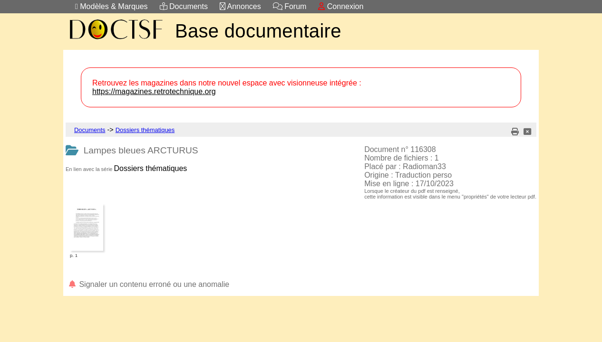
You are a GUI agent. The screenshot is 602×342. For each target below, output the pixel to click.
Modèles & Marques (111, 6)
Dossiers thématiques (145, 129)
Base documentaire (258, 30)
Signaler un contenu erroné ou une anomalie (148, 284)
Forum (290, 6)
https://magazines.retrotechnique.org (154, 91)
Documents (184, 6)
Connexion (340, 6)
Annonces (240, 6)
